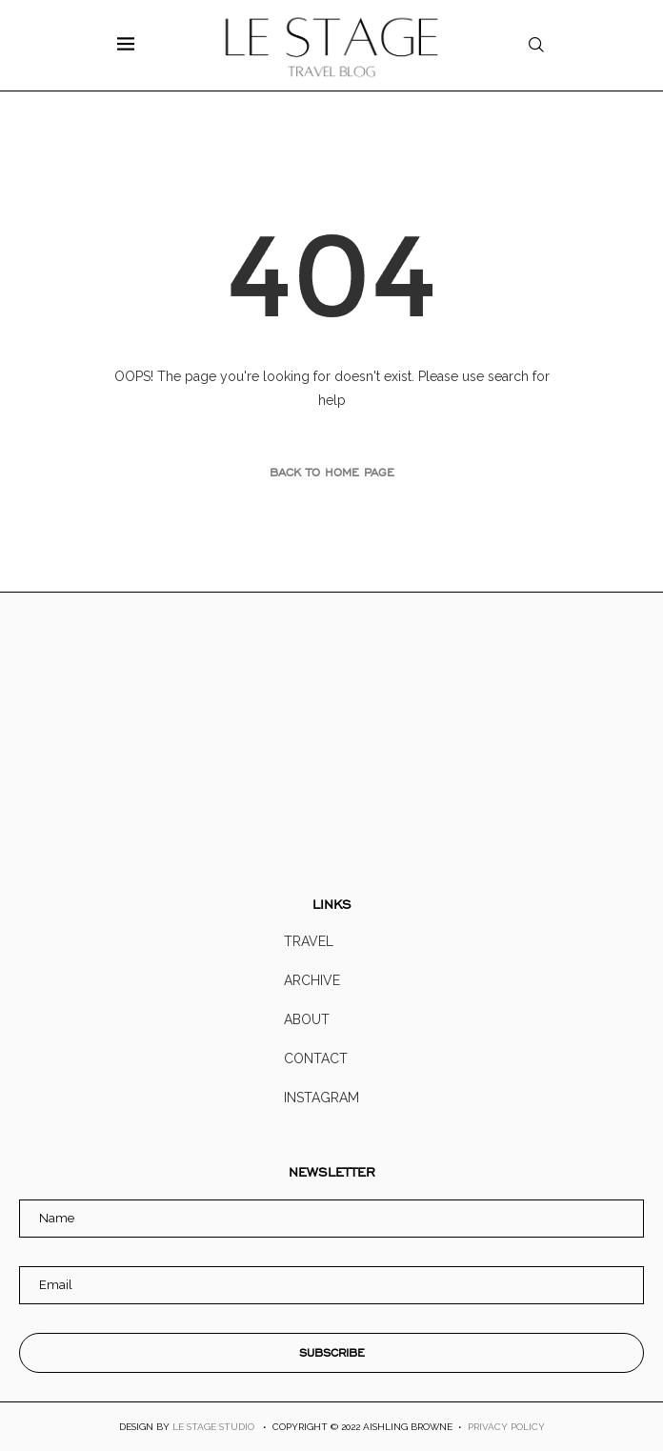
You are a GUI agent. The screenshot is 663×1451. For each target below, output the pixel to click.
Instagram (321, 1097)
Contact (316, 1058)
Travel (308, 941)
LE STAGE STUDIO (213, 1426)
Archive (312, 980)
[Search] (536, 45)
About (307, 1019)
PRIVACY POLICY (506, 1426)
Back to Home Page (332, 472)
